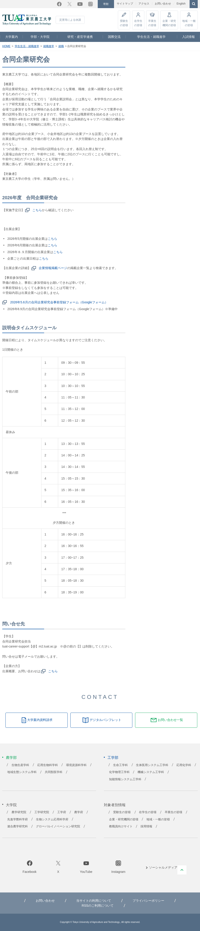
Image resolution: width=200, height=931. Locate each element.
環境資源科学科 (76, 765)
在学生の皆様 (138, 23)
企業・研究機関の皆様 (169, 23)
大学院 (11, 805)
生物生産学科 (20, 765)
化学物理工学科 (119, 772)
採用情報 (146, 826)
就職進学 (48, 46)
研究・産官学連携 (80, 37)
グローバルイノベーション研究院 (58, 826)
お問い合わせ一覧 (170, 720)
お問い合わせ (163, 3)
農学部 (11, 757)
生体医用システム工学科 (152, 765)
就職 (61, 46)
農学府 (78, 812)
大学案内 (11, 37)
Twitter (69, 4)
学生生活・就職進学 (151, 37)
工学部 (112, 757)
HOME (6, 46)
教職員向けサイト (121, 826)
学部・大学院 (40, 37)
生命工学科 (120, 765)
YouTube (80, 4)
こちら (37, 210)
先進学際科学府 (17, 819)
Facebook (59, 4)
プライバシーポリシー (148, 900)
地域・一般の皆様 (189, 23)
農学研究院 (19, 812)
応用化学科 (183, 765)
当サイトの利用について (93, 900)
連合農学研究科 (17, 826)
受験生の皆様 (124, 23)
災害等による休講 (70, 19)
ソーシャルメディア (163, 867)
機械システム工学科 (151, 772)
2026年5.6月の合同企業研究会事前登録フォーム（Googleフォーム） (59, 302)
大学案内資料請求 (39, 720)
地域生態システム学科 (22, 772)
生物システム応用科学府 (52, 819)
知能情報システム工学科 (125, 779)
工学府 (61, 812)
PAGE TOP (181, 869)
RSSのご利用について (98, 905)
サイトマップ (125, 3)
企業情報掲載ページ (53, 268)
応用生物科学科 (47, 765)
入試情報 (188, 37)
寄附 (106, 4)
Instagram (90, 4)
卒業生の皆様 (152, 23)
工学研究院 (41, 812)
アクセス (143, 3)
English (180, 3)
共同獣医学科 (53, 772)
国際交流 (114, 37)
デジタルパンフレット (105, 720)
